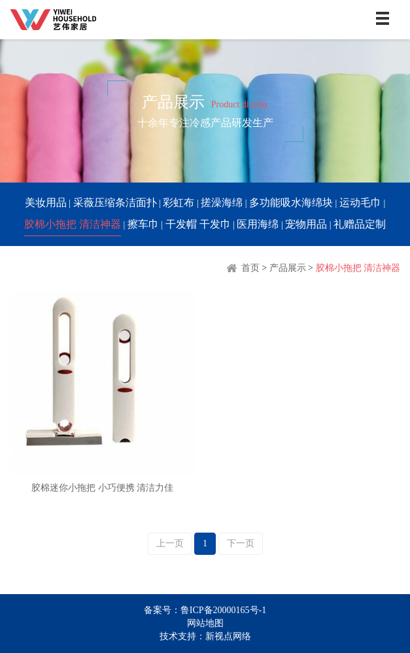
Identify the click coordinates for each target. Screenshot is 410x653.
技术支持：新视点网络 (205, 636)
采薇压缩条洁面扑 (115, 202)
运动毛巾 (360, 202)
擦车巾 (143, 224)
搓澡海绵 (222, 202)
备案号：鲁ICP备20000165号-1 (205, 610)
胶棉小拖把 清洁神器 (72, 224)
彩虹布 (178, 202)
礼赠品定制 (359, 224)
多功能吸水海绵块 (291, 202)
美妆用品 (46, 202)
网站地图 (205, 623)
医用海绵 (258, 224)
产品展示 (287, 268)
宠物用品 (306, 224)
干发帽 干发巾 (198, 224)
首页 (242, 268)
